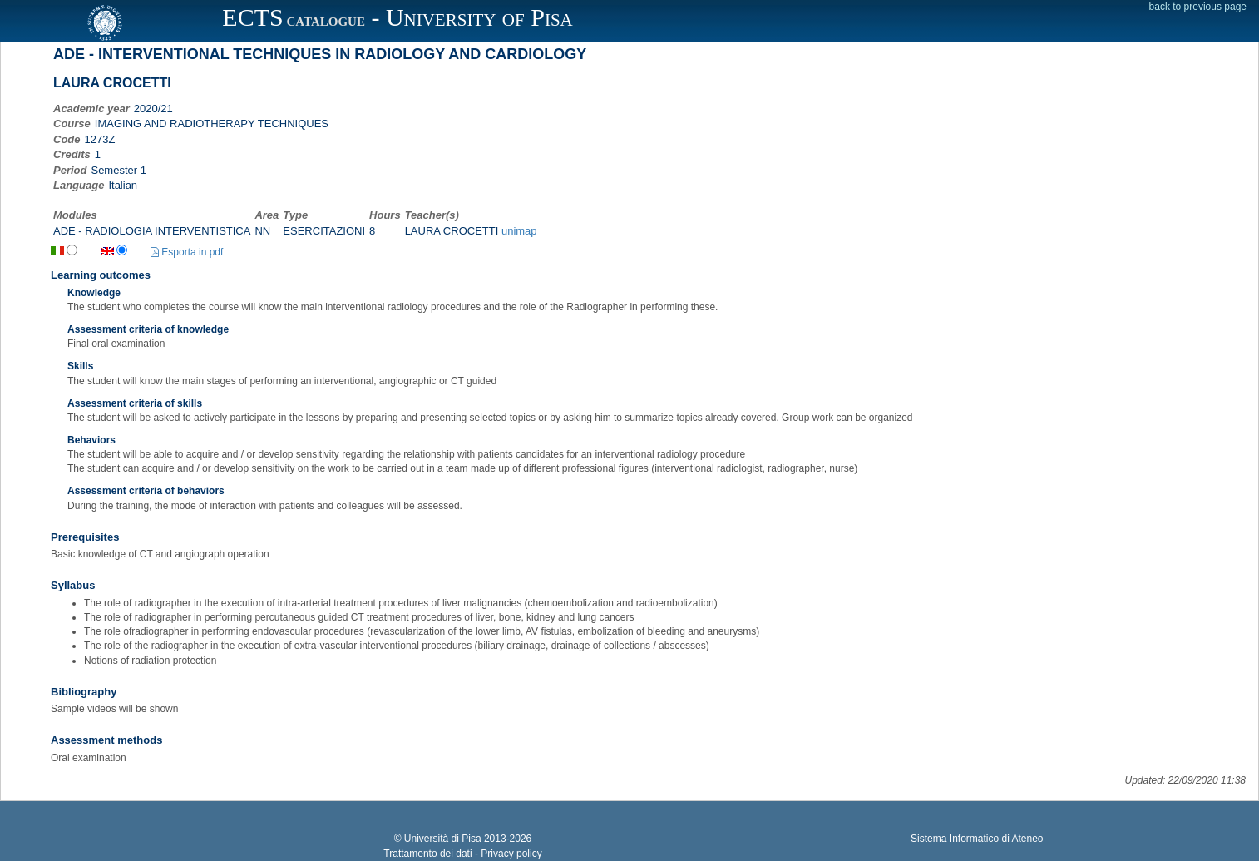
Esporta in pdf (187, 252)
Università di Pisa (442, 838)
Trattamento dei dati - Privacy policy (462, 853)
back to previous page (1198, 6)
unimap (519, 231)
